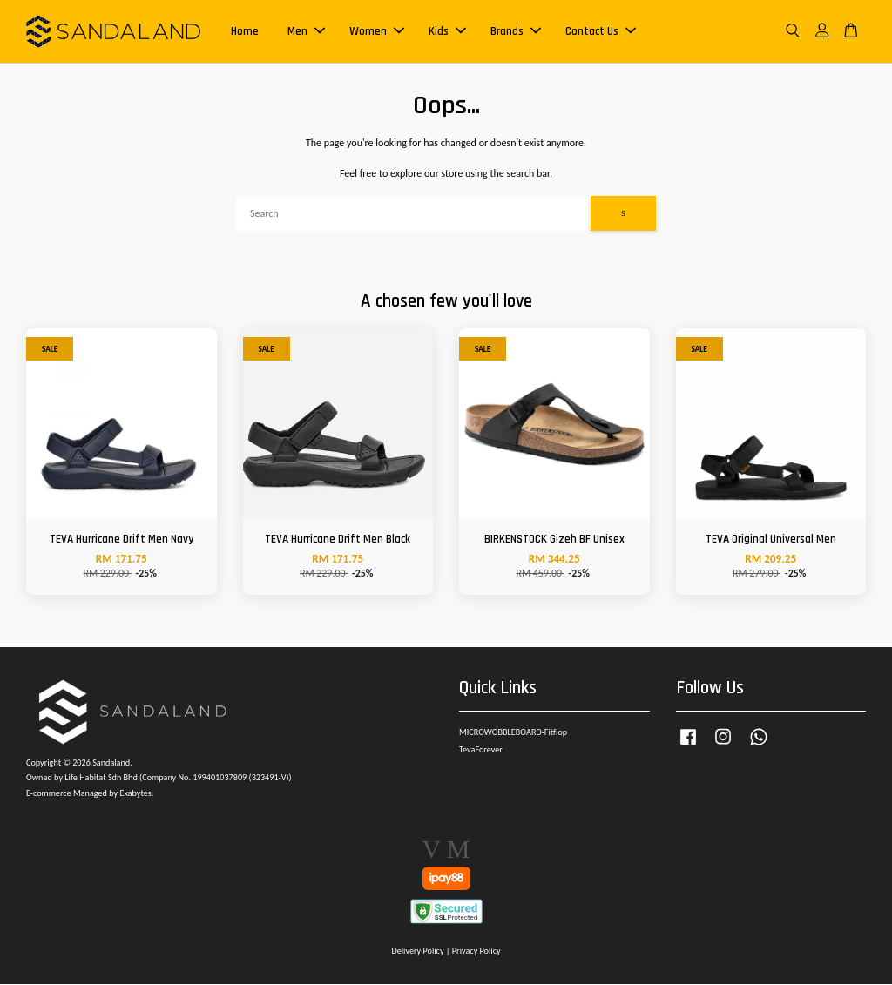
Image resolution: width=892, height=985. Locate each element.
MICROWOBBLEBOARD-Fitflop (513, 733)
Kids (447, 31)
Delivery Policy (417, 950)
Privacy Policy (476, 950)
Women (376, 31)
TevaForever (481, 750)
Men (306, 31)
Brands (515, 31)
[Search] (413, 213)
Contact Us (600, 31)
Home (245, 31)
